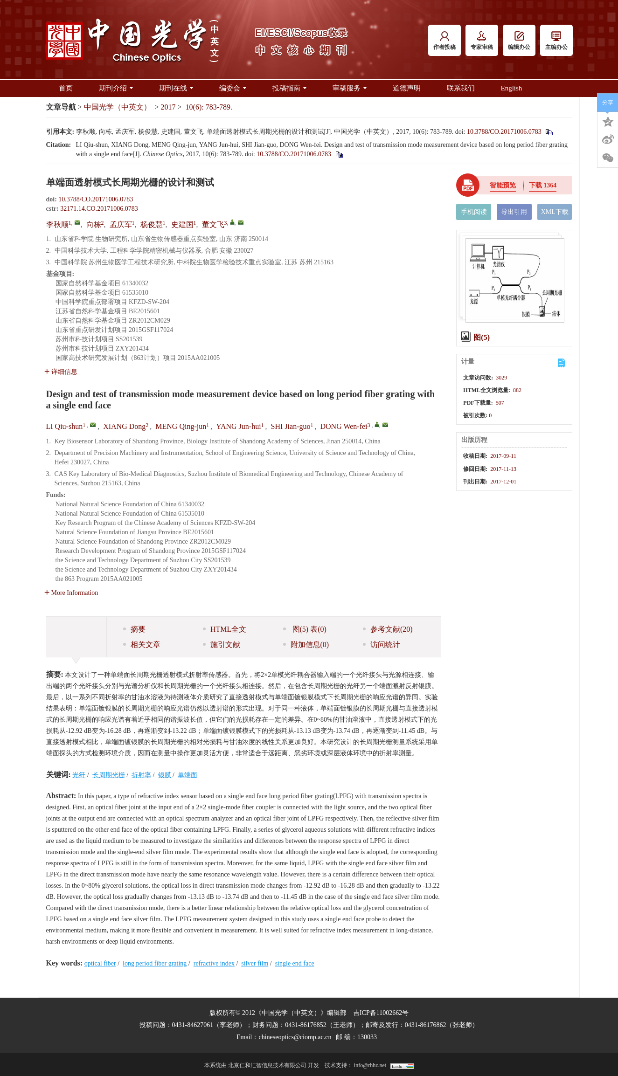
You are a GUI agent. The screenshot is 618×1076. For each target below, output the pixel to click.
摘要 (134, 629)
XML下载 (555, 211)
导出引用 (514, 211)
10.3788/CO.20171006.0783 (504, 131)
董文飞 (213, 224)
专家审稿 (482, 40)
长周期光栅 (108, 775)
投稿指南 (289, 88)
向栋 (93, 224)
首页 (66, 88)
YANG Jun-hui (238, 426)
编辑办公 (519, 40)
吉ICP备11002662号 (381, 1012)
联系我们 (461, 88)
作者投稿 (444, 40)
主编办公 (556, 40)
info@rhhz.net (370, 1065)
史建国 (182, 224)
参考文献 (388, 629)
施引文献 (221, 644)
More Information (71, 592)
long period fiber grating (155, 963)
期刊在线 (176, 88)
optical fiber (100, 963)
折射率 (141, 775)
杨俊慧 (151, 224)
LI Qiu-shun (64, 426)
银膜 (164, 775)
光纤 (78, 775)
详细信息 (60, 371)
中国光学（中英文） (117, 107)
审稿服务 (350, 88)
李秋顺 (57, 224)
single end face (294, 963)
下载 (543, 185)
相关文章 (141, 644)
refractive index (214, 963)
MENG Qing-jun (180, 426)
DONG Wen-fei (344, 426)
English (511, 88)
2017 (168, 107)
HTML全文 (224, 629)
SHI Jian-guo (291, 426)
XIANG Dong (124, 426)
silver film (254, 963)
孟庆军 (121, 224)
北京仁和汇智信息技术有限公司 (267, 1065)
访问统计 (381, 644)
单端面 (187, 775)
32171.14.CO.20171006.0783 (99, 208)
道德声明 (407, 88)
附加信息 (306, 644)
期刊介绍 (116, 88)
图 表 (304, 629)
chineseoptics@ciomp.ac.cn (294, 1037)
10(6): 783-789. (209, 107)
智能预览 (503, 185)
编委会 (232, 88)
